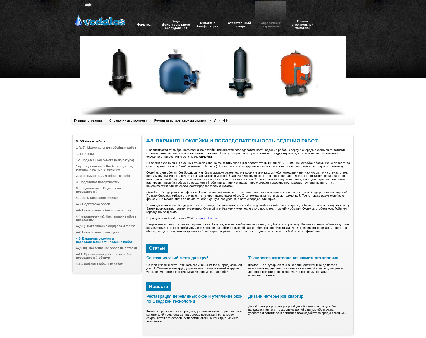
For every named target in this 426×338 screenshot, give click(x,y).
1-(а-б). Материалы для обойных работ (106, 147)
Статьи (157, 248)
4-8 (225, 120)
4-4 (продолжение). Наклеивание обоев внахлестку (106, 218)
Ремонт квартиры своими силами (180, 120)
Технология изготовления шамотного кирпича (293, 258)
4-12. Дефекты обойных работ (99, 263)
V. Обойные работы (91, 141)
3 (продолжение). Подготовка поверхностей (98, 189)
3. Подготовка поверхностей (97, 182)
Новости (158, 286)
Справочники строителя (128, 120)
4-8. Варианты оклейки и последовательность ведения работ (104, 240)
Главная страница (88, 120)
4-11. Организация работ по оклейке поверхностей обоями (104, 256)
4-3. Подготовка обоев (93, 204)
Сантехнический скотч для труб (177, 258)
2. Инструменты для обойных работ (104, 175)
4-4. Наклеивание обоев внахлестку (103, 210)
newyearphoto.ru (206, 218)
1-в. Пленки (85, 153)
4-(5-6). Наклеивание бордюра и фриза (105, 226)
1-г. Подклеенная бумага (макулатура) (105, 160)
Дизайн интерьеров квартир (275, 296)
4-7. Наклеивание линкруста (97, 232)
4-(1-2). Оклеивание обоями (97, 197)
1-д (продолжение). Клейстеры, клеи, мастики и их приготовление (104, 167)
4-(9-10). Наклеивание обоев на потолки (106, 248)
